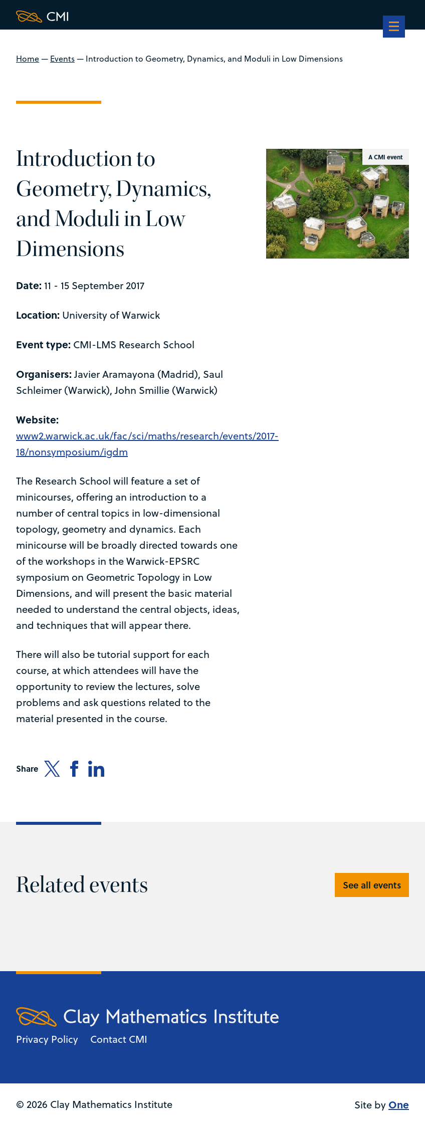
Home (27, 58)
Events (62, 58)
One (398, 1104)
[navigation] (394, 28)
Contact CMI (118, 1039)
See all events (372, 884)
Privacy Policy (47, 1039)
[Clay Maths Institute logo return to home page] (147, 17)
